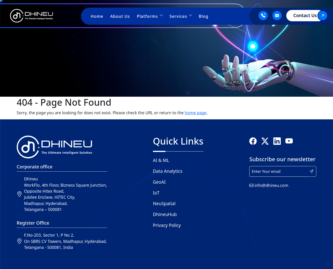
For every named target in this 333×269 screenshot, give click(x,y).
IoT (156, 193)
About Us (120, 16)
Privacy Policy (167, 225)
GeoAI (159, 182)
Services (181, 16)
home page (196, 112)
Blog (203, 16)
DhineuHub (165, 214)
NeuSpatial (164, 203)
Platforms (150, 16)
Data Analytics (167, 171)
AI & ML (161, 160)
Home (97, 16)
